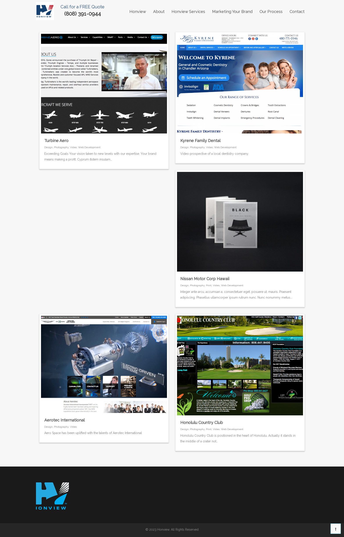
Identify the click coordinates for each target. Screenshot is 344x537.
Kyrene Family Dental (200, 140)
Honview (137, 11)
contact (297, 11)
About (159, 11)
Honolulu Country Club (201, 422)
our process (271, 11)
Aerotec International (64, 420)
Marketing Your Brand (232, 11)
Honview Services (188, 11)
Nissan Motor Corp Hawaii (204, 278)
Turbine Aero (56, 140)
